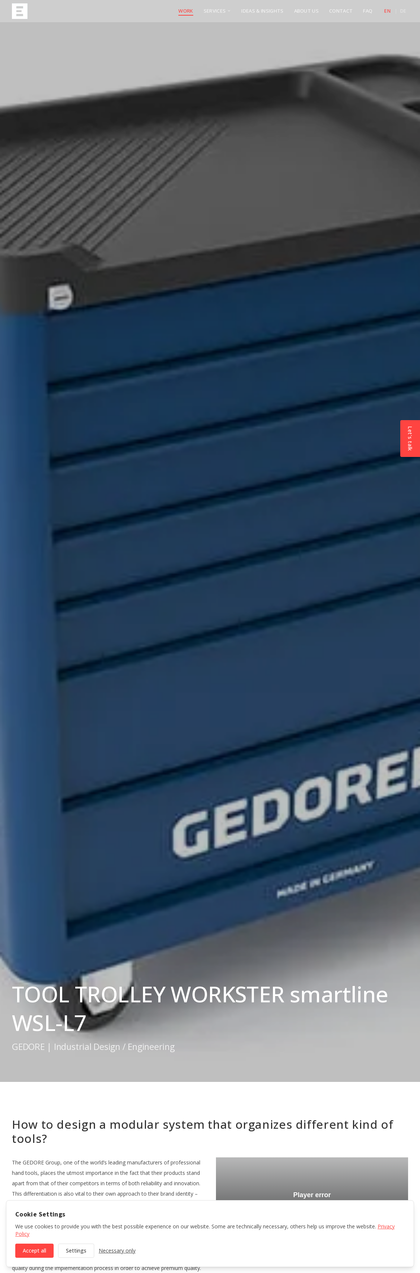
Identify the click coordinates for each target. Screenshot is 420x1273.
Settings (76, 1250)
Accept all (34, 1250)
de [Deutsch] (403, 10)
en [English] (387, 10)
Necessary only (117, 1250)
